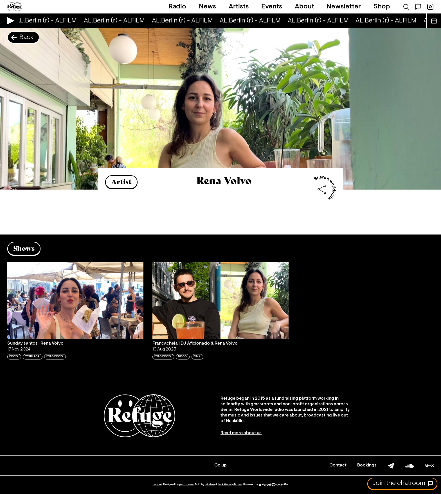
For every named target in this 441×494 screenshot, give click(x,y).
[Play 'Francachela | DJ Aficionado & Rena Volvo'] (220, 300)
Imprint (157, 484)
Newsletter (344, 6)
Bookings (367, 465)
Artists (239, 6)
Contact (337, 465)
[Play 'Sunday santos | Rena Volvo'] (75, 300)
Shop (382, 6)
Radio (177, 6)
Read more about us (241, 433)
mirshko (210, 484)
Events (271, 6)
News (207, 6)
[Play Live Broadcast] (9, 20)
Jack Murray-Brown (230, 484)
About (304, 6)
